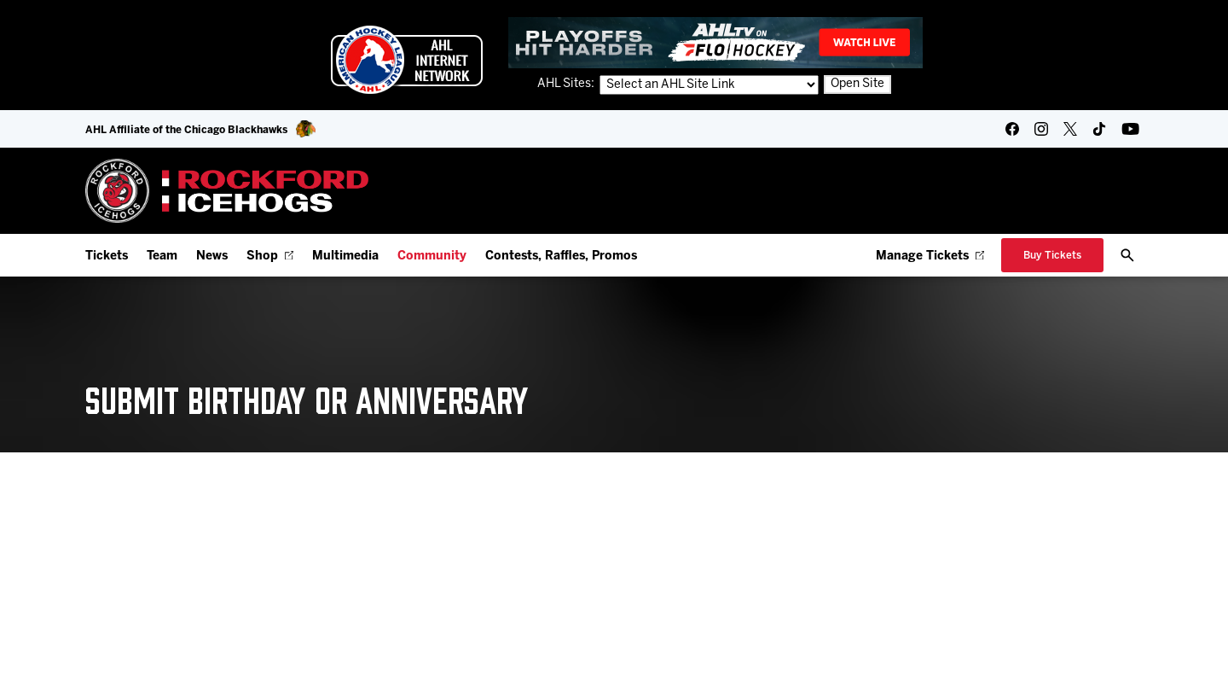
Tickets (106, 256)
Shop (269, 256)
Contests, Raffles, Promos (561, 256)
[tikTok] (1099, 129)
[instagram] (1041, 129)
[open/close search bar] (1127, 255)
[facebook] (1012, 129)
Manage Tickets (930, 256)
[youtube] (1130, 129)
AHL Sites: (567, 84)
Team (162, 256)
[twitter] (1070, 129)
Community (431, 256)
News (212, 256)
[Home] (227, 191)
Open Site (857, 84)
